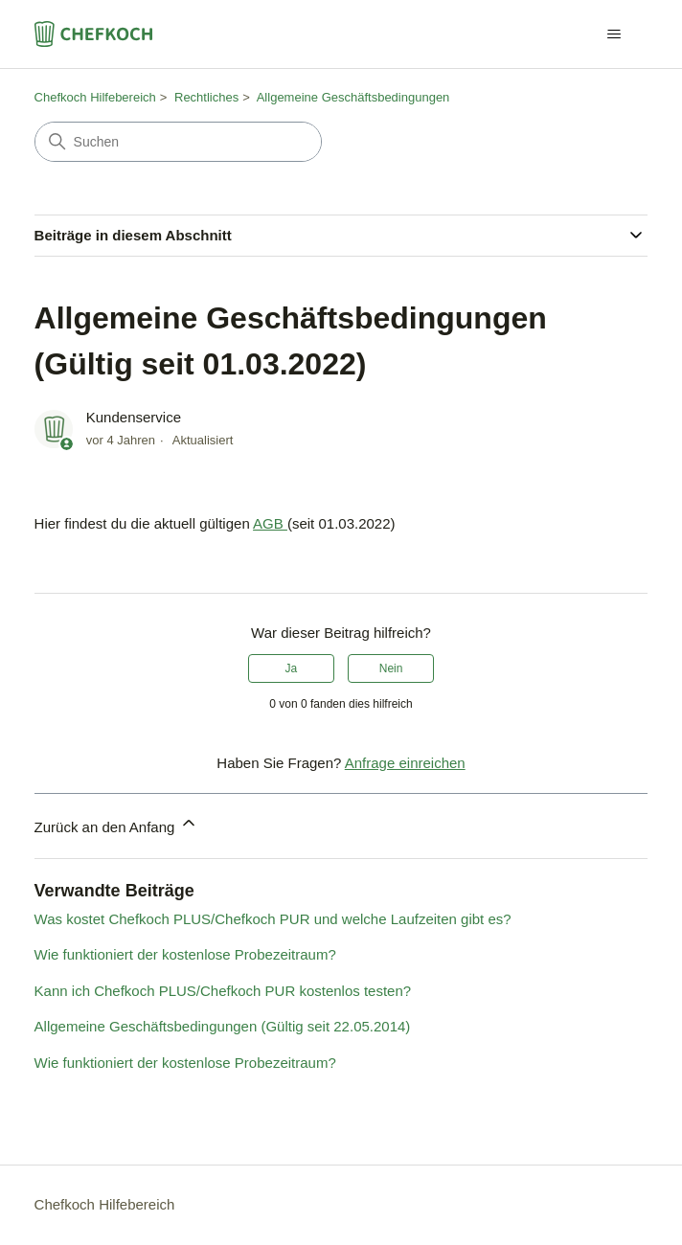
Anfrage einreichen (405, 763)
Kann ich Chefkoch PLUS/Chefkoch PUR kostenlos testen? (223, 991)
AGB (270, 523)
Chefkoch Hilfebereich (95, 97)
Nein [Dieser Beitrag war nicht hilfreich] (391, 668)
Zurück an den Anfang (116, 824)
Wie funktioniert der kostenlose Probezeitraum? (185, 954)
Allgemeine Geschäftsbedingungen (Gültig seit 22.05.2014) (222, 1026)
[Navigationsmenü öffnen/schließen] (614, 34)
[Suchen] (178, 142)
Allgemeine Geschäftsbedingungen (353, 97)
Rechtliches (206, 97)
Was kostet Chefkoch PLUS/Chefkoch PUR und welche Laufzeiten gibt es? (273, 919)
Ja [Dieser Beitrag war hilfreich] (291, 668)
